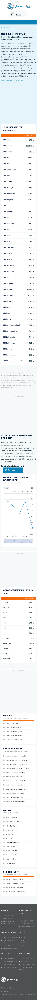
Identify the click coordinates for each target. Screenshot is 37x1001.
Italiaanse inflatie (10, 855)
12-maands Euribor (8, 924)
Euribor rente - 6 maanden (12, 736)
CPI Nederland (8, 259)
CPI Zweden (7, 349)
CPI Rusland (7, 289)
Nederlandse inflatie (11, 851)
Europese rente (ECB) (9, 948)
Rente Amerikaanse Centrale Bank (15, 756)
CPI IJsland (7, 211)
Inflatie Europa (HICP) (27, 964)
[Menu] (4, 22)
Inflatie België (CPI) (8, 964)
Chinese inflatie (9, 834)
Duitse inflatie (9, 838)
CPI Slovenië (8, 295)
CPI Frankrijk (8, 188)
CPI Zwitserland (9, 355)
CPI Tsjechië (7, 313)
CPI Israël (6, 229)
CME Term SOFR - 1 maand (13, 879)
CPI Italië (6, 235)
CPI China (7, 164)
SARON (22, 937)
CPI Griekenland (9, 194)
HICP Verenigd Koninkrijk (12, 361)
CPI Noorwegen (9, 265)
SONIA (22, 943)
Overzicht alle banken (9, 937)
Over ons (13, 988)
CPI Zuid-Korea (9, 343)
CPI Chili (6, 158)
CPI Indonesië (8, 223)
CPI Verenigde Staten (11, 331)
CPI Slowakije (8, 301)
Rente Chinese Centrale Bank (13, 777)
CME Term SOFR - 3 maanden (13, 883)
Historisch (5, 27)
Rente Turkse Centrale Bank (13, 797)
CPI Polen (6, 277)
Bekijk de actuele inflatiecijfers (12, 80)
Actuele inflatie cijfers (27, 959)
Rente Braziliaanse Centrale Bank (15, 764)
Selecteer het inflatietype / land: (12, 466)
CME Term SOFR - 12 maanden (14, 892)
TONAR (22, 945)
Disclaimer (4, 988)
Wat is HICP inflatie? (26, 961)
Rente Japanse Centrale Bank (14, 785)
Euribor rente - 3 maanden (12, 731)
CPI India (6, 217)
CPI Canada (7, 152)
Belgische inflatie (10, 826)
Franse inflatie (9, 847)
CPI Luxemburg (9, 247)
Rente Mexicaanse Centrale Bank (15, 789)
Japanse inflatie (9, 859)
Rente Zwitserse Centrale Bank (14, 801)
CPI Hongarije (8, 200)
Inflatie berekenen (10, 818)
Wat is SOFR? (24, 918)
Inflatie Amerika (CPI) (9, 961)
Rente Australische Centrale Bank (15, 760)
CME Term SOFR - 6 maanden (13, 888)
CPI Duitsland (8, 176)
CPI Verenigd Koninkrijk (12, 325)
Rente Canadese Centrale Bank (14, 772)
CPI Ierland (7, 206)
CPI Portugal (8, 283)
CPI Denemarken (9, 170)
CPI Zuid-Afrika (9, 337)
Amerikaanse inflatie (11, 822)
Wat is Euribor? (7, 915)
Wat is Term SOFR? (26, 921)
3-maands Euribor (8, 921)
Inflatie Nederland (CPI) (9, 967)
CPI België (7, 140)
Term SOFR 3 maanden (27, 926)
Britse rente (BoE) (7, 945)
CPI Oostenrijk (8, 271)
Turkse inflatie (9, 863)
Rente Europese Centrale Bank (14, 781)
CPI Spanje (7, 307)
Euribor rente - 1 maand (12, 727)
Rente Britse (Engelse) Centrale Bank (16, 768)
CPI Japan (7, 241)
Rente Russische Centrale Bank (14, 793)
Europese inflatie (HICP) (12, 842)
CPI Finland (7, 182)
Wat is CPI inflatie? (8, 959)
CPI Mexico (7, 253)
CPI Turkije (7, 319)
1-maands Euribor (8, 918)
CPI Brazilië (7, 146)
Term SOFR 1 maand (26, 924)
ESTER (22, 940)
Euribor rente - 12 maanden (13, 740)
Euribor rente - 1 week (11, 723)
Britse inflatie (8, 830)
